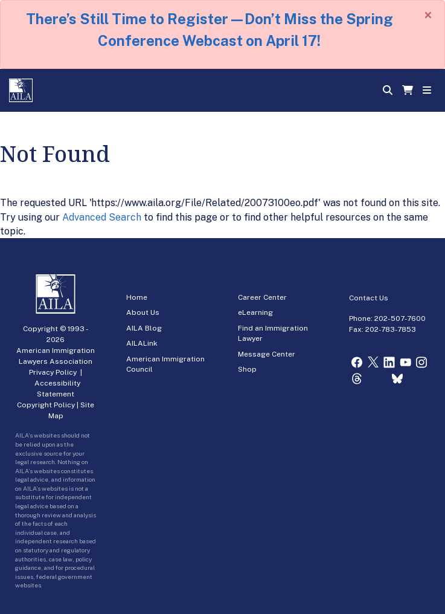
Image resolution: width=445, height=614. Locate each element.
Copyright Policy (46, 405)
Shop (247, 369)
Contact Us (368, 298)
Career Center (262, 297)
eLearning (255, 312)
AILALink (142, 343)
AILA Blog (144, 328)
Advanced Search (101, 217)
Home (136, 297)
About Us (142, 312)
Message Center (266, 354)
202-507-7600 (400, 318)
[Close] (428, 15)
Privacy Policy (53, 372)
